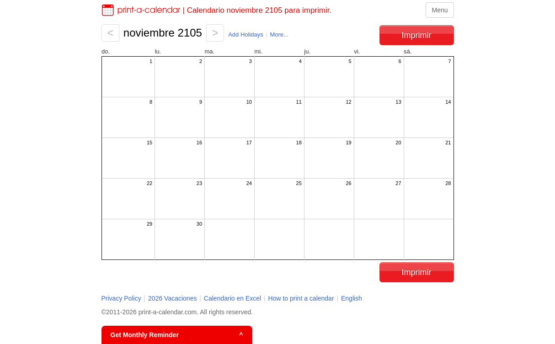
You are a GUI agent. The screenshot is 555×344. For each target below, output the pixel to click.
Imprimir (417, 35)
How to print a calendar (301, 298)
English (351, 298)
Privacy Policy (121, 298)
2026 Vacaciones (172, 298)
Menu (440, 10)
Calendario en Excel (233, 298)
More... (279, 34)
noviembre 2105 (162, 32)
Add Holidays (245, 34)
